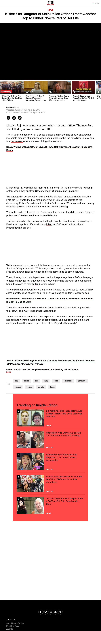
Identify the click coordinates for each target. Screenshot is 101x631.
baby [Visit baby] (46, 381)
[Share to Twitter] (14, 118)
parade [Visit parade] (41, 387)
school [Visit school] (29, 387)
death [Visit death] (52, 387)
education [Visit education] (68, 381)
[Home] (50, 3)
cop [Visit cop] (16, 381)
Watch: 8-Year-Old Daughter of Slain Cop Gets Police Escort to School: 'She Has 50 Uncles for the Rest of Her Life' (50, 362)
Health (49, 447)
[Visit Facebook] (40, 612)
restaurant (17, 141)
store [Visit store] (55, 381)
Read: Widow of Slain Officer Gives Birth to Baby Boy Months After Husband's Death (49, 148)
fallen (35, 284)
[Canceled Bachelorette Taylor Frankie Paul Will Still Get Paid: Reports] (83, 91)
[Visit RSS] (60, 612)
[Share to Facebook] (8, 118)
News (50, 10)
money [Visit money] (18, 387)
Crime (48, 425)
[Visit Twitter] (45, 612)
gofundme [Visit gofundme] (82, 381)
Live (97, 3)
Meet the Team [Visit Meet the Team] (12, 626)
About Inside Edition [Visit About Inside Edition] (15, 623)
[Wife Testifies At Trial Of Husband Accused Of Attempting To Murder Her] (36, 91)
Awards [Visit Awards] (9, 628)
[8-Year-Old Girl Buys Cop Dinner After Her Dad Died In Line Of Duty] (12, 91)
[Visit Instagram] (50, 612)
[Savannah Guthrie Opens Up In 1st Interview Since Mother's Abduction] (59, 91)
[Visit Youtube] (55, 612)
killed (49, 224)
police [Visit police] (26, 381)
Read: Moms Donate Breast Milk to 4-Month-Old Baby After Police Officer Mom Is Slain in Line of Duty (49, 300)
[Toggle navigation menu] (3, 3)
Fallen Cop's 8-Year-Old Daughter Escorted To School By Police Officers (42, 369)
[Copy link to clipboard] (20, 118)
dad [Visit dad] (36, 381)
